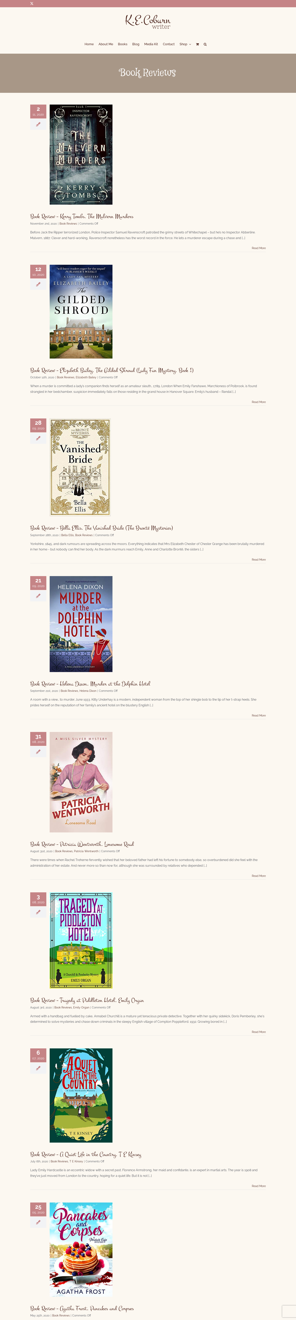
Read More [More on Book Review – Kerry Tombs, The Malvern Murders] (259, 248)
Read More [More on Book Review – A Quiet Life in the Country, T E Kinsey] (259, 1186)
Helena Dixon (87, 690)
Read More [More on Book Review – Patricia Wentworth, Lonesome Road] (259, 875)
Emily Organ (81, 1007)
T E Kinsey (76, 1161)
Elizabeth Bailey (86, 377)
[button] (205, 44)
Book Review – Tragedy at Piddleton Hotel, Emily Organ (87, 1000)
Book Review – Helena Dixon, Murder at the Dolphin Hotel (90, 684)
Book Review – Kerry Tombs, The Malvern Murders (81, 216)
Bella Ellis (67, 535)
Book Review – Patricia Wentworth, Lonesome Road (82, 844)
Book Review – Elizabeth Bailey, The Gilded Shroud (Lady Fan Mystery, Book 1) (112, 370)
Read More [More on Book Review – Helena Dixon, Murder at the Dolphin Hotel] (259, 715)
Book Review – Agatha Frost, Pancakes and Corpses (82, 1308)
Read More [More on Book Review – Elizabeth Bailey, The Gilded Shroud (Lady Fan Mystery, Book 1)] (259, 402)
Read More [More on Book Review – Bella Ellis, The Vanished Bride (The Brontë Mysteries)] (259, 559)
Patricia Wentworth (86, 851)
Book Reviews (68, 223)
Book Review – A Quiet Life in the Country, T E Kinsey (85, 1154)
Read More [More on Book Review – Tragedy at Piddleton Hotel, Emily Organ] (259, 1032)
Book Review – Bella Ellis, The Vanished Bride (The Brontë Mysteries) (101, 528)
